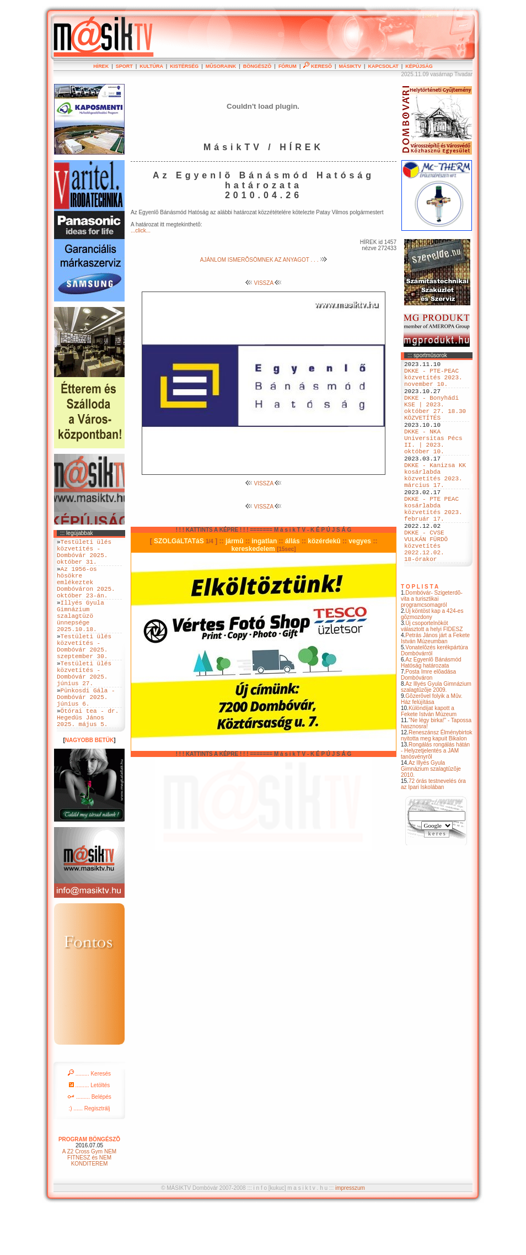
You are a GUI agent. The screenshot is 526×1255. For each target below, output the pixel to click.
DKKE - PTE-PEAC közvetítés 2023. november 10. (433, 381)
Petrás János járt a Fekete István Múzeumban (435, 688)
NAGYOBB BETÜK (89, 786)
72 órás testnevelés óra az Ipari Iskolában (433, 834)
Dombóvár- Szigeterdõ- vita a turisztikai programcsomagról (432, 648)
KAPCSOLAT (383, 66)
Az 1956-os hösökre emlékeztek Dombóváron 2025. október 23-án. (86, 593)
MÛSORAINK (221, 66)
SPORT (124, 66)
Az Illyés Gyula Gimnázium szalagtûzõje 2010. (431, 818)
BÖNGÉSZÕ (257, 66)
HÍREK (101, 66)
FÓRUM (287, 66)
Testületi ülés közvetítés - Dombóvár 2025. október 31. (84, 555)
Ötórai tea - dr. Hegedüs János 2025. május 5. (88, 761)
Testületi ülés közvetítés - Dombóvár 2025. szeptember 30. (84, 673)
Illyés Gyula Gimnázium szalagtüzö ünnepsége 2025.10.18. (80, 635)
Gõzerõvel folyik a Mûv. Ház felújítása (432, 749)
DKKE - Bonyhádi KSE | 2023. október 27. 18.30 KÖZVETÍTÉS (435, 419)
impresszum (350, 1234)
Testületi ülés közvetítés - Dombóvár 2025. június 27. (84, 706)
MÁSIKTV (350, 66)
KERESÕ (317, 66)
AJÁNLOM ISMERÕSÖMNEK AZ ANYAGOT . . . (263, 260)
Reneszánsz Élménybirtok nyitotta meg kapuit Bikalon (437, 785)
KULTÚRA (151, 66)
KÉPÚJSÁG (419, 66)
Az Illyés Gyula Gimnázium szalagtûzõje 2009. (436, 736)
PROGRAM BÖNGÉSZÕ (89, 1186)
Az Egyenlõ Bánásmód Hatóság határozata (431, 712)
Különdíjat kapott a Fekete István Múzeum (429, 761)
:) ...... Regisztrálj (89, 1155)
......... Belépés (89, 1143)
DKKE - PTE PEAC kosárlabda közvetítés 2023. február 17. (433, 545)
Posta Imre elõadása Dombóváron (428, 724)
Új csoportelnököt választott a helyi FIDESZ (432, 676)
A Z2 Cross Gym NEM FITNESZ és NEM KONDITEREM (89, 1204)
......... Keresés (89, 1120)
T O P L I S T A (419, 636)
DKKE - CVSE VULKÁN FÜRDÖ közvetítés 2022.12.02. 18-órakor (426, 591)
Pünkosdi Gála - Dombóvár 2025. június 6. (86, 736)
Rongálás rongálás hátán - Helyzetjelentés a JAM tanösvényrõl (435, 800)
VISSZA (263, 283)
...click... (141, 230)
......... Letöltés (89, 1132)
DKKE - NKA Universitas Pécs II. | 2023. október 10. (433, 461)
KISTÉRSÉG (184, 66)
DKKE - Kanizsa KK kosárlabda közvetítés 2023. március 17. (435, 503)
